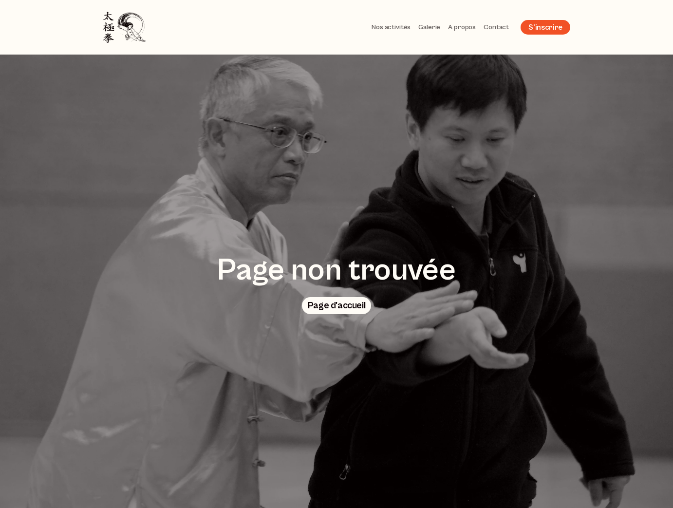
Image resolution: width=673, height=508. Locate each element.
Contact (496, 27)
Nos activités (391, 27)
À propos (462, 27)
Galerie (429, 27)
